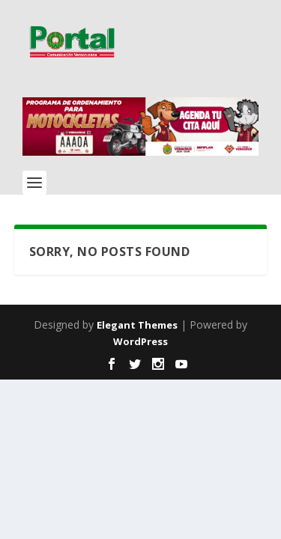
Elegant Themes (137, 325)
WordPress (140, 341)
